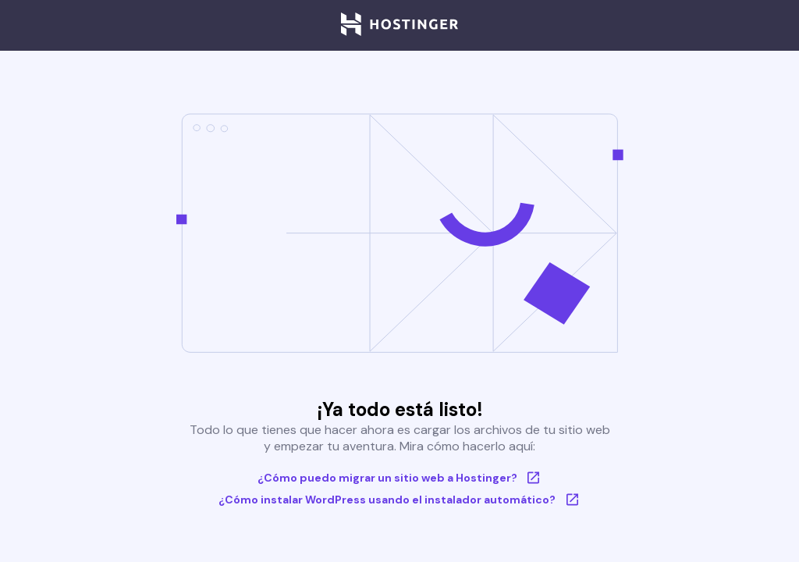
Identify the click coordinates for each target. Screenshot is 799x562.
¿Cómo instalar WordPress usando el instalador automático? (399, 499)
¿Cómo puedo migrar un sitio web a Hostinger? (399, 478)
